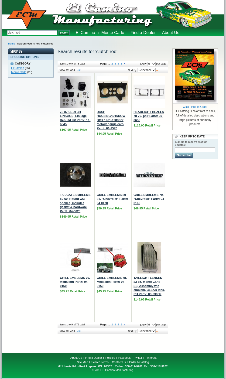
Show (143, 63)
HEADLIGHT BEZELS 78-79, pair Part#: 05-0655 (149, 116)
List (78, 69)
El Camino (17, 68)
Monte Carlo (18, 72)
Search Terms (100, 362)
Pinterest (151, 357)
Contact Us (119, 362)
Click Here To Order (195, 107)
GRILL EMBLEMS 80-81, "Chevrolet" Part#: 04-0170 (112, 199)
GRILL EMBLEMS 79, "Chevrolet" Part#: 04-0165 (149, 199)
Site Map (82, 362)
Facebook (124, 357)
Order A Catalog (139, 362)
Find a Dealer (93, 357)
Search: (4, 32)
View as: (64, 69)
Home (11, 43)
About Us (76, 357)
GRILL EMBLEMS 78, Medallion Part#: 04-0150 (112, 282)
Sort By (132, 70)
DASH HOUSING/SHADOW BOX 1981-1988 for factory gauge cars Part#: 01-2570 (111, 120)
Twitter (138, 357)
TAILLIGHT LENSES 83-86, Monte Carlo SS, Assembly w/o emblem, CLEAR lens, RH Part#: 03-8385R (149, 286)
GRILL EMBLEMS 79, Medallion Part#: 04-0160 (75, 282)
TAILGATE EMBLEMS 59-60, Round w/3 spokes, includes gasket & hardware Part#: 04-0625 (75, 203)
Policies (110, 357)
